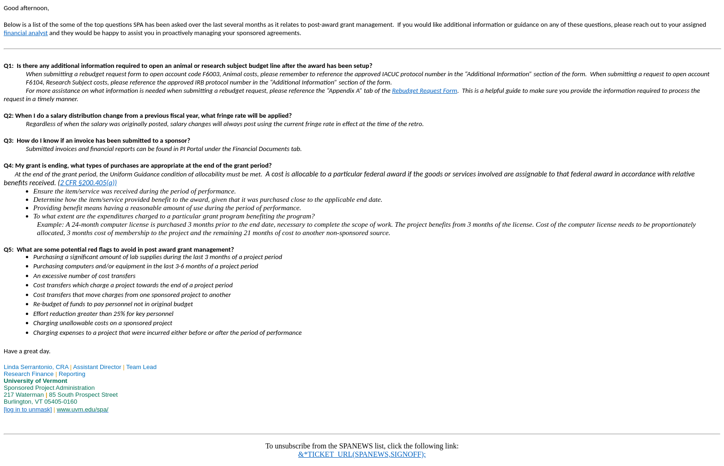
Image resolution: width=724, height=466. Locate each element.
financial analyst (26, 33)
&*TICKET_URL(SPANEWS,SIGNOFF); (362, 454)
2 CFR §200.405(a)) (88, 182)
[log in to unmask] (28, 409)
